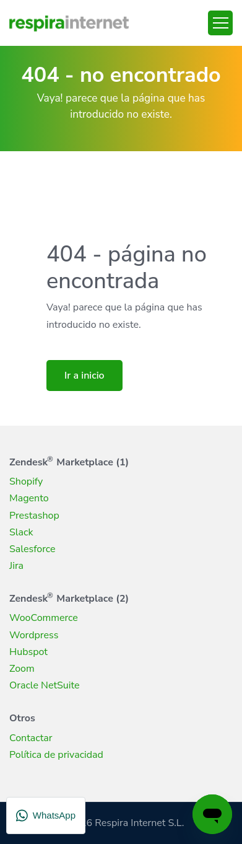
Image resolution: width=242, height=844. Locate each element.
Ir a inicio (84, 375)
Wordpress (33, 635)
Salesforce (32, 549)
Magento (29, 498)
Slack (21, 532)
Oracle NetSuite (44, 685)
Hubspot (28, 652)
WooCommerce (43, 618)
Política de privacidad (56, 755)
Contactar (31, 738)
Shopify (26, 481)
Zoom (22, 668)
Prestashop (34, 515)
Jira (16, 566)
